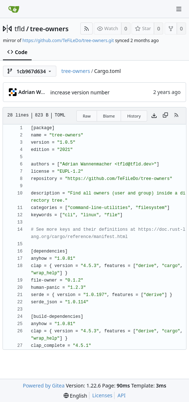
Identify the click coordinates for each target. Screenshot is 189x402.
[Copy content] (165, 116)
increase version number (80, 92)
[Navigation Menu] (178, 9)
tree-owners (49, 28)
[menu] (75, 395)
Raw (87, 116)
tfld (20, 28)
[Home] (14, 9)
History (134, 116)
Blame (109, 116)
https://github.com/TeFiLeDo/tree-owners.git (68, 40)
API (121, 395)
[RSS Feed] (86, 28)
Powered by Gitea (44, 385)
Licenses (102, 395)
